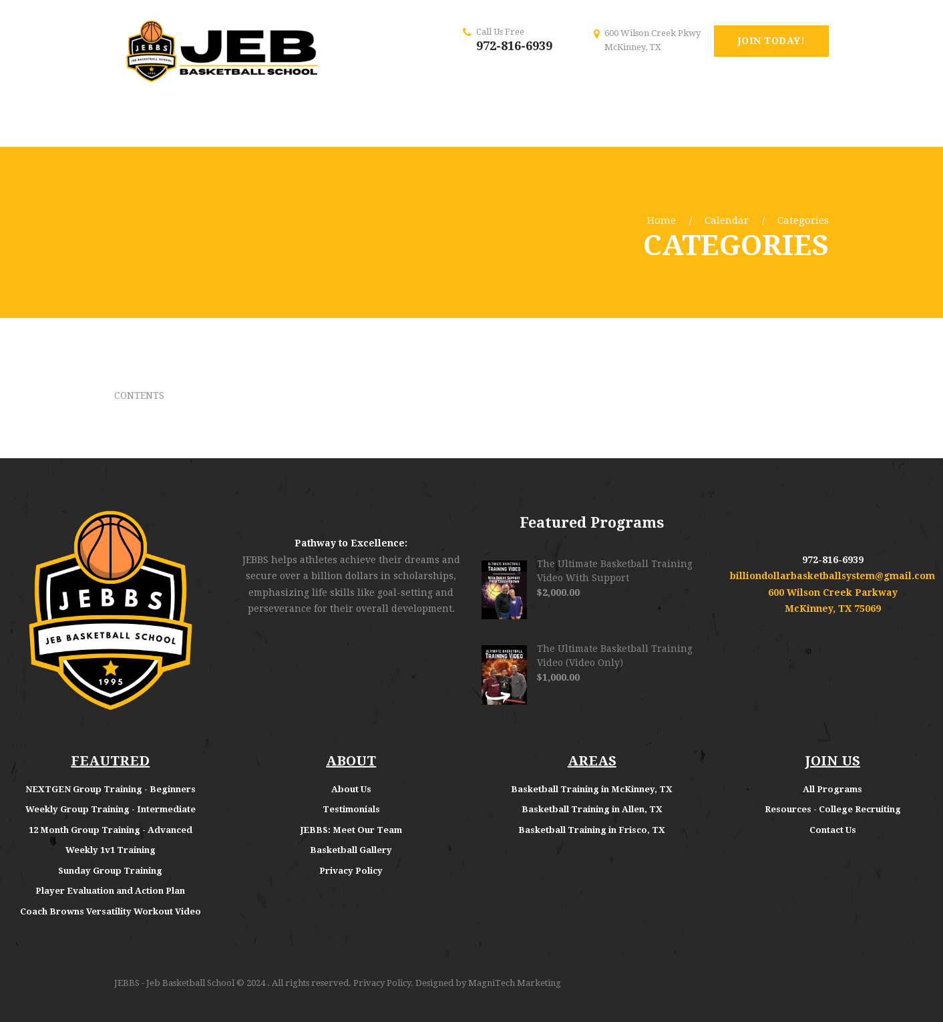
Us (366, 789)
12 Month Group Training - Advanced (110, 830)
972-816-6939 (514, 46)
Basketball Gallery (351, 850)
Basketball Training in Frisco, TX (591, 830)
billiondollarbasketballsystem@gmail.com (832, 575)
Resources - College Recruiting (833, 809)
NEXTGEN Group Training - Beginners (110, 789)
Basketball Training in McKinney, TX (592, 789)
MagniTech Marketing (514, 983)
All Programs (832, 789)
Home (661, 220)
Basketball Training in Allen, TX (592, 809)
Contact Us (832, 830)
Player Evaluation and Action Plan (110, 891)
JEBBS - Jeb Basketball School (174, 983)
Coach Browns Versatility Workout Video (110, 911)
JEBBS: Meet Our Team (351, 830)
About (346, 789)
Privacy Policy (351, 871)
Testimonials (351, 809)
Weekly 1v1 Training (110, 850)
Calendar (727, 220)
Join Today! (771, 40)
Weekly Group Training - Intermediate (110, 809)
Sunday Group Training (110, 871)
